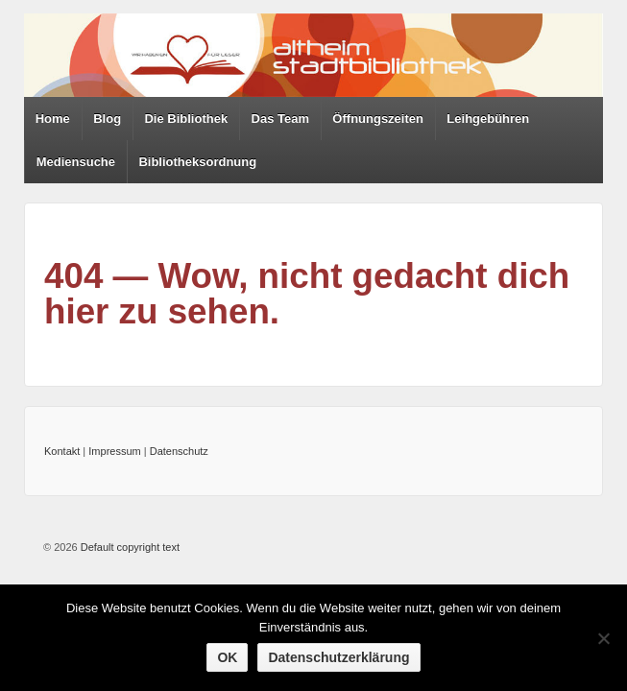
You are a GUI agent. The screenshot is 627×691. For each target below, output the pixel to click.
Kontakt (62, 451)
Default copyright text (129, 547)
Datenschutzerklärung (338, 657)
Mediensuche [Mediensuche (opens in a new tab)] (75, 162)
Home (53, 118)
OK (227, 657)
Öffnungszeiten (377, 118)
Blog (107, 118)
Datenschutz (179, 451)
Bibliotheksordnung (197, 162)
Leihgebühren (487, 118)
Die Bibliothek (186, 118)
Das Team (280, 118)
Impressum (114, 451)
